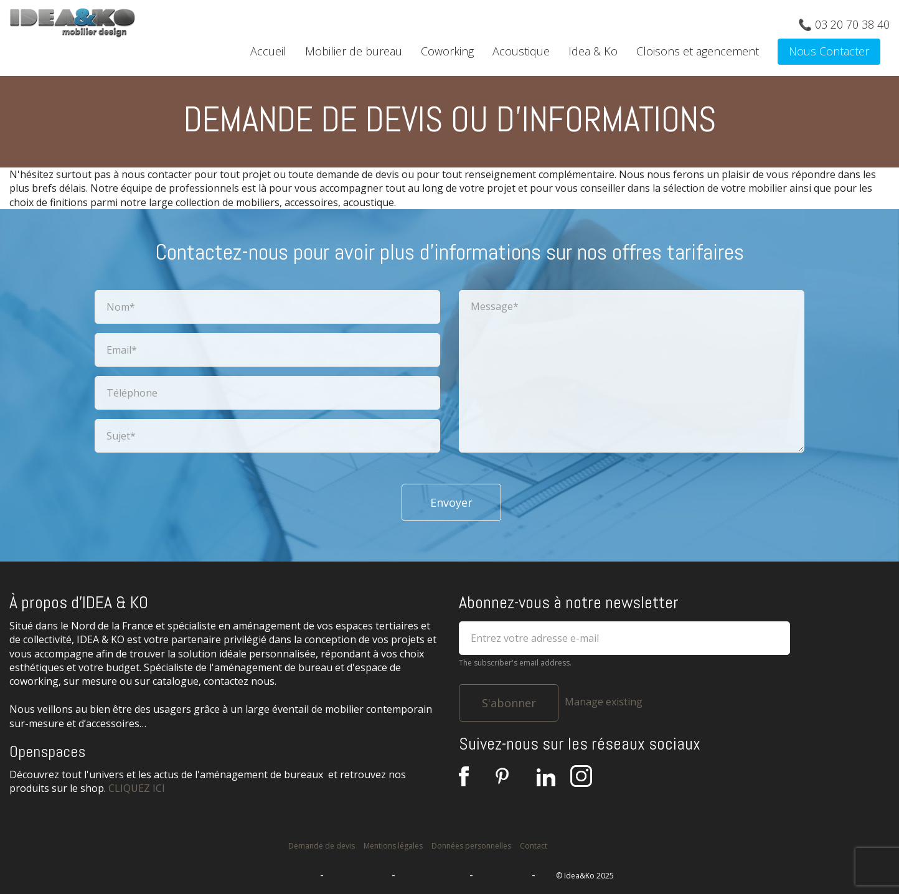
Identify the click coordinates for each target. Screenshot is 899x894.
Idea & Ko (593, 51)
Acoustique (521, 51)
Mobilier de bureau (353, 51)
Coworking (447, 51)
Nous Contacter (829, 51)
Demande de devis (321, 845)
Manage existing (603, 701)
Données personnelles (471, 845)
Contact (533, 845)
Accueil (268, 51)
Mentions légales (393, 845)
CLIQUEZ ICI (136, 788)
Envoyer (451, 502)
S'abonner (509, 702)
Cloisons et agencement (697, 51)
